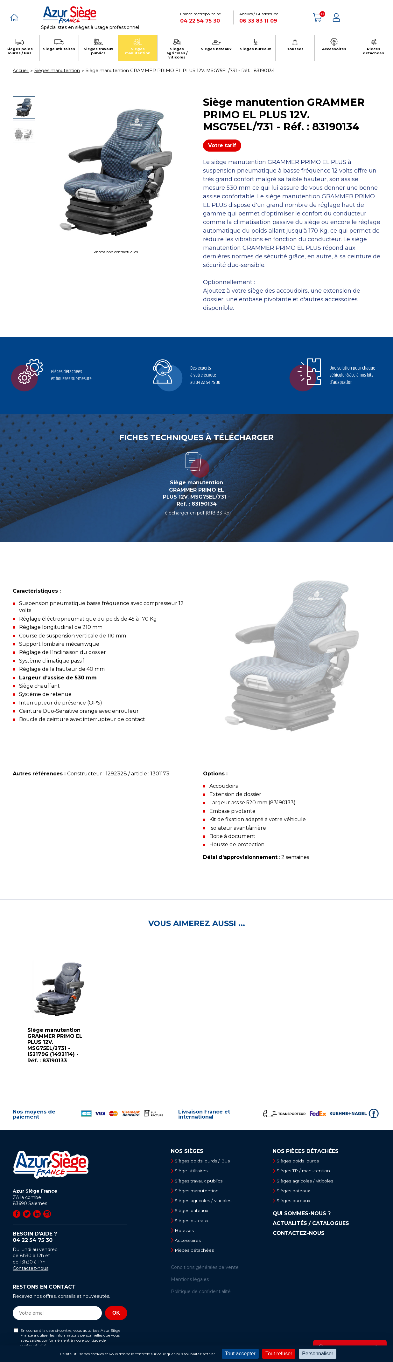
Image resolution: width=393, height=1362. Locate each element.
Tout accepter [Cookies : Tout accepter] (240, 1353)
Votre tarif (222, 145)
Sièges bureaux (193, 1222)
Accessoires (189, 1243)
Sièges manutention (198, 1192)
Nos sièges (187, 1151)
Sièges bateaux (193, 1212)
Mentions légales (190, 1282)
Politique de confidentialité (201, 1294)
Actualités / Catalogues (311, 1224)
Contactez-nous (30, 1268)
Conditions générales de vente (205, 1270)
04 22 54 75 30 (200, 21)
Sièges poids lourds (299, 1161)
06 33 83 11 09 (258, 21)
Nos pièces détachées (306, 1151)
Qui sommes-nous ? (302, 1214)
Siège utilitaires (193, 1171)
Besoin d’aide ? (70, 1237)
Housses (185, 1232)
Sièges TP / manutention (305, 1171)
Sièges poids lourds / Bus (203, 1161)
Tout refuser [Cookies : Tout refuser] (278, 1353)
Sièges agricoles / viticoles (205, 1202)
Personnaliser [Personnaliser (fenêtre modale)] (317, 1353)
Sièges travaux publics (200, 1181)
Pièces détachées (196, 1253)
